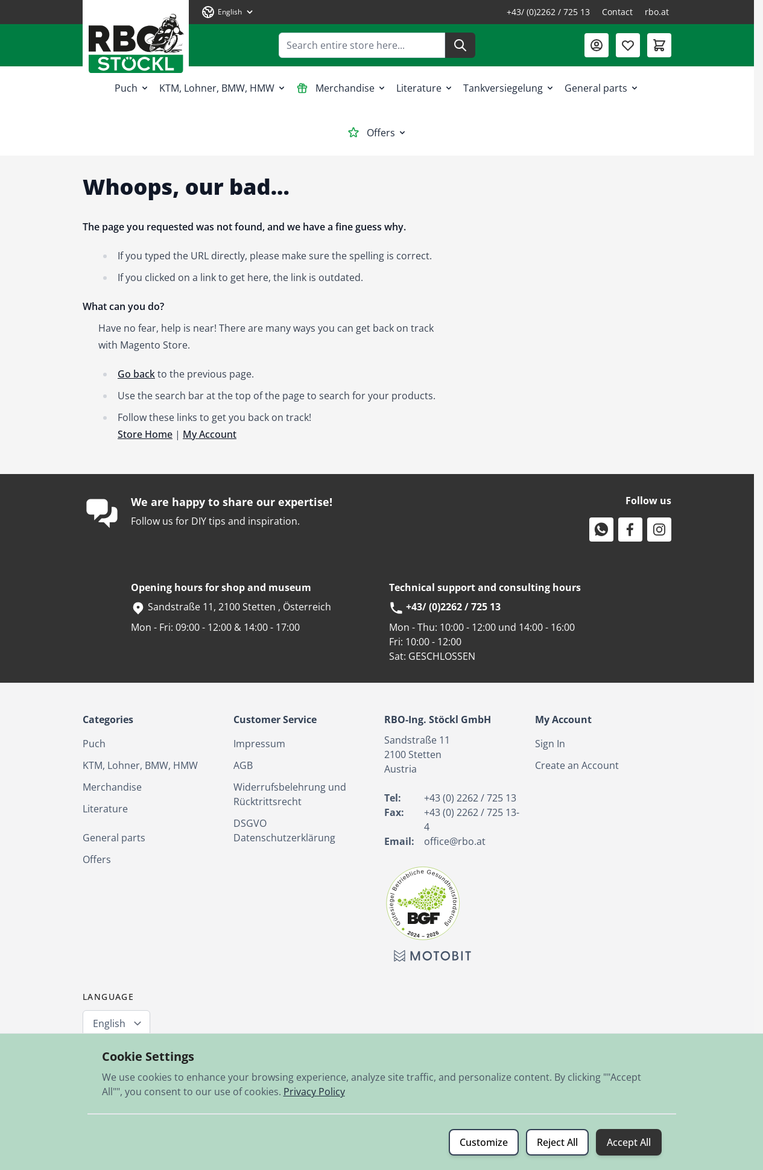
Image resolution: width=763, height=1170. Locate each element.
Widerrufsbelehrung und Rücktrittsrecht (289, 794)
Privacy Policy (314, 1091)
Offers (377, 132)
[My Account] (596, 45)
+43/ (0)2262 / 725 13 (548, 11)
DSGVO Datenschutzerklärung (284, 830)
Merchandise (341, 88)
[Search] (460, 45)
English (109, 1023)
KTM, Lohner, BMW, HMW (223, 88)
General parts (602, 88)
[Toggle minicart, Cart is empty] (659, 45)
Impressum (259, 743)
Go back (136, 374)
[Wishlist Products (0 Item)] (628, 45)
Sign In (550, 743)
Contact (617, 11)
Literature (425, 88)
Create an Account (577, 765)
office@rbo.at (455, 841)
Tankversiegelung (509, 88)
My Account (209, 434)
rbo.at (657, 11)
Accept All (629, 1142)
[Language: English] (228, 12)
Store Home (145, 434)
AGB (243, 765)
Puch (132, 88)
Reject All (557, 1142)
